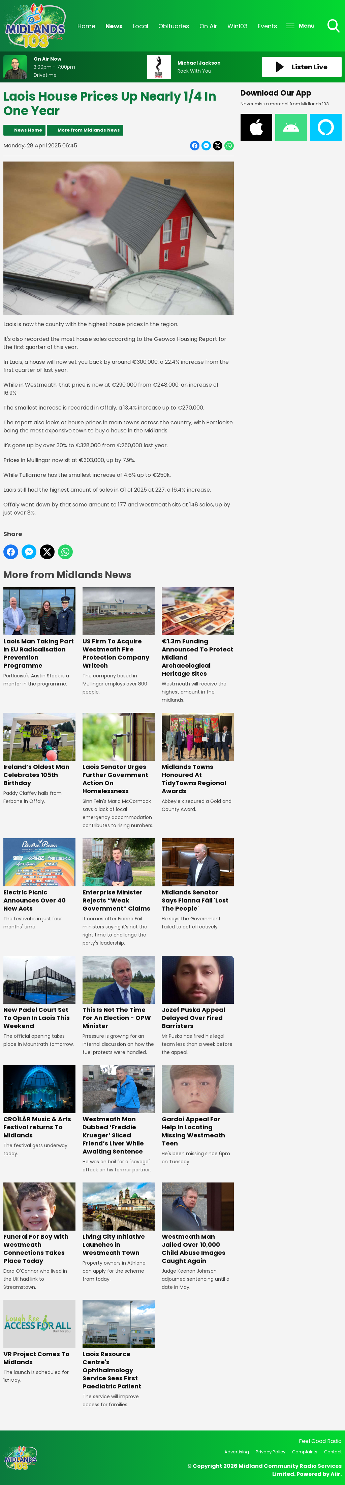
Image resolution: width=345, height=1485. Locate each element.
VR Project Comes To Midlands (39, 1333)
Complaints (304, 1452)
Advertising (236, 1452)
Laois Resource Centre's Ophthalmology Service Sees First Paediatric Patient (119, 1345)
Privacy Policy (270, 1452)
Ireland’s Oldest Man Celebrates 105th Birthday (39, 750)
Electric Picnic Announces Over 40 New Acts (39, 875)
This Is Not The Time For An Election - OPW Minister (119, 993)
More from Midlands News (89, 130)
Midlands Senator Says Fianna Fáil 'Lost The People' (198, 875)
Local (140, 26)
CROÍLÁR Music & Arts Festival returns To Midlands (39, 1102)
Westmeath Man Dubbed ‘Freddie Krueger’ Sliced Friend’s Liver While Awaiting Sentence (119, 1110)
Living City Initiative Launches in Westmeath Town (119, 1219)
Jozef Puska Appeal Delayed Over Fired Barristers (198, 993)
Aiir (335, 1474)
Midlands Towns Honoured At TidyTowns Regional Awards (198, 754)
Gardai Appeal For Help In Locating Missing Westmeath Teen (198, 1106)
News (114, 26)
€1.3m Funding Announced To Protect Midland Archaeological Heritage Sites (198, 633)
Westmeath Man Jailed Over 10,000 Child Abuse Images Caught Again (198, 1223)
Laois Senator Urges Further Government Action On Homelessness (119, 754)
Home (86, 26)
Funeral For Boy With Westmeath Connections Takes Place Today (39, 1223)
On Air (208, 26)
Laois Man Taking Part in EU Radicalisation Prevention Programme (39, 629)
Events (267, 26)
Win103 (237, 26)
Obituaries (173, 26)
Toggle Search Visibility (334, 26)
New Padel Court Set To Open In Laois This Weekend (39, 993)
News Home (28, 130)
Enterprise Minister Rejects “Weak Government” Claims (119, 875)
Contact (333, 1452)
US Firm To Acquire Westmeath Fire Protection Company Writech (119, 629)
